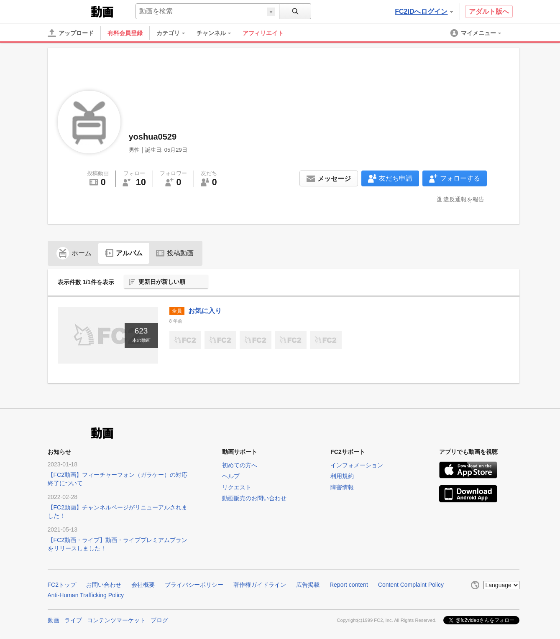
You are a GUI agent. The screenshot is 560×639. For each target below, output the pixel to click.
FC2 (68, 11)
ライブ (73, 620)
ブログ (159, 620)
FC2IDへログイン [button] (424, 11)
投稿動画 (175, 253)
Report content (349, 584)
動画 (53, 620)
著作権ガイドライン (259, 584)
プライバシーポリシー (194, 584)
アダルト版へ (489, 11)
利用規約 (342, 476)
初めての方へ (239, 465)
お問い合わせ (103, 584)
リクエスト (236, 487)
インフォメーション (356, 465)
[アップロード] (71, 33)
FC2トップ (62, 584)
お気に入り (205, 310)
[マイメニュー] (476, 33)
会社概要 (143, 584)
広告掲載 (308, 584)
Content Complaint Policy (411, 584)
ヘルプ (231, 476)
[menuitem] (174, 33)
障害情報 (342, 487)
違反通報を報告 (463, 199)
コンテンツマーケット (116, 620)
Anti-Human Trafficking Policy (86, 595)
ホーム (74, 253)
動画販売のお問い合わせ (254, 498)
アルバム (124, 253)
